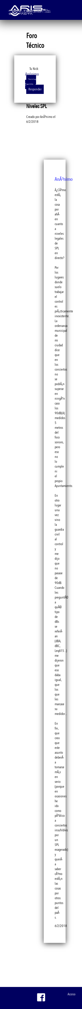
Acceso (71, 994)
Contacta (21, 13)
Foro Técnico (25, 10)
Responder (35, 89)
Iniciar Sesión (30, 82)
